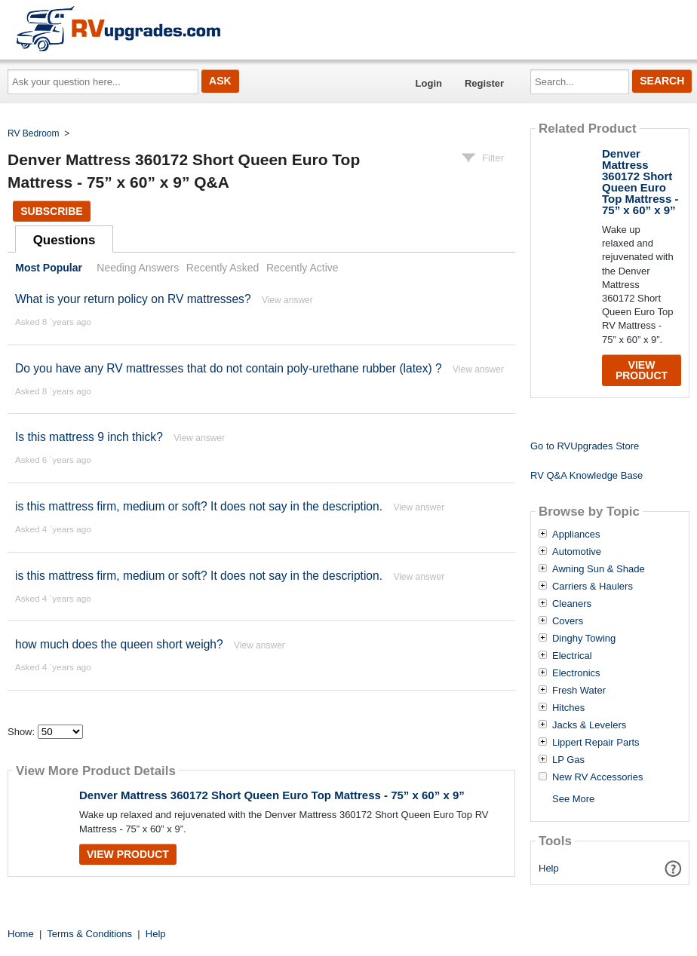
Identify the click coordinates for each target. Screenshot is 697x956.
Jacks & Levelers (589, 725)
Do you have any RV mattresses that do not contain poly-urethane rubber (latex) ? (228, 368)
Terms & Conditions (89, 933)
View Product (128, 854)
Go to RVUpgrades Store (584, 446)
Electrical (572, 656)
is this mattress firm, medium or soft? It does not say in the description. (198, 506)
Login (429, 83)
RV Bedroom (33, 133)
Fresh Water (579, 690)
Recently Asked (222, 268)
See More (573, 798)
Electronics (576, 673)
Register (484, 83)
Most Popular (48, 268)
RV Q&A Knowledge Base (586, 475)
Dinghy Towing (584, 638)
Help (549, 868)
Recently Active (302, 268)
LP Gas (568, 760)
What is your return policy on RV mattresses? (133, 299)
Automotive (576, 552)
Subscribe (51, 211)
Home (21, 933)
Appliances (576, 534)
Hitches (568, 708)
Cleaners (571, 604)
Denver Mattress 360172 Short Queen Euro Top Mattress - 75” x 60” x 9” (272, 795)
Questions (64, 240)
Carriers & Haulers (592, 586)
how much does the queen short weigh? (119, 644)
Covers (567, 621)
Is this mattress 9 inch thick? (89, 437)
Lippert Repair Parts (596, 742)
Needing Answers (138, 268)
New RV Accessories (597, 777)
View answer (287, 300)
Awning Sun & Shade (598, 569)
